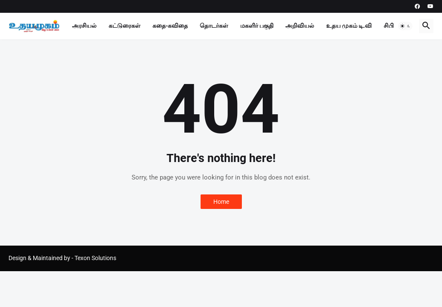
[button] (405, 26)
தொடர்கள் (214, 25)
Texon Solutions (95, 258)
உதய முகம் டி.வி (349, 25)
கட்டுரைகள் (125, 25)
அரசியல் (84, 25)
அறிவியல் (299, 25)
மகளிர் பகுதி (256, 25)
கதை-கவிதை (170, 25)
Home (221, 201)
